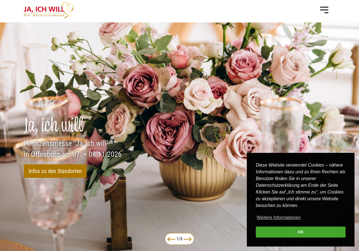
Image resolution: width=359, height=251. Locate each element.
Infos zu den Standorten (55, 171)
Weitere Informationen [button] (279, 217)
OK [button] (301, 232)
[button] (171, 238)
